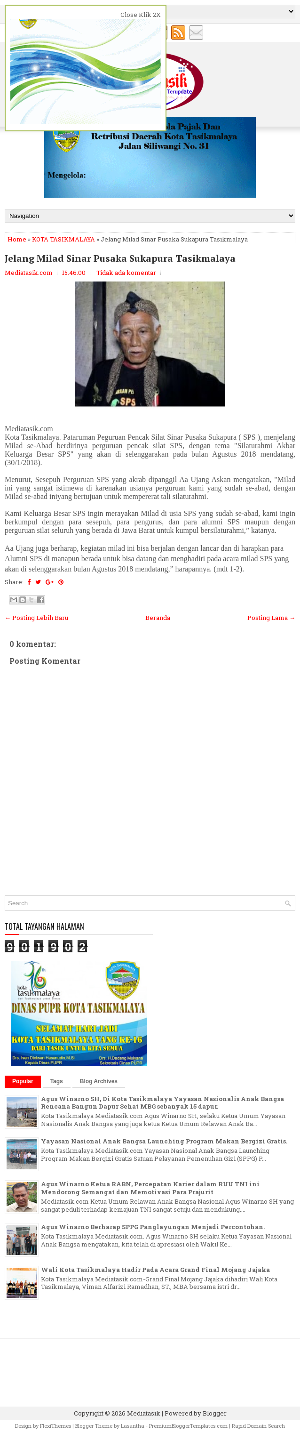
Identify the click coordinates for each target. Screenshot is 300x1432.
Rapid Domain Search (258, 1425)
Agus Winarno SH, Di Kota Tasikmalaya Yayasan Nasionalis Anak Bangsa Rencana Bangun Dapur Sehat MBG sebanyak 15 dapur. (162, 1102)
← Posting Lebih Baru (36, 617)
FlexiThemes (55, 1425)
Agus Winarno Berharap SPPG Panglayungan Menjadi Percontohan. (153, 1227)
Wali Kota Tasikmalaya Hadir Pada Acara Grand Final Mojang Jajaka (155, 1269)
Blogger (215, 1413)
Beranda (157, 617)
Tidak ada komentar (126, 272)
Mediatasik (143, 1413)
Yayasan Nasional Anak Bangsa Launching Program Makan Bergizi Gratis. (164, 1141)
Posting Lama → (271, 617)
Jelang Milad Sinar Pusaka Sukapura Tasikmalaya (120, 258)
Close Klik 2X (140, 14)
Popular (22, 1081)
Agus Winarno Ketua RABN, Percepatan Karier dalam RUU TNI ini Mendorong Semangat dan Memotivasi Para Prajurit (150, 1188)
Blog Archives (99, 1081)
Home (17, 239)
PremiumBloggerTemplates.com (188, 1425)
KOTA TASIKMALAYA (63, 239)
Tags (56, 1081)
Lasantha (132, 1425)
